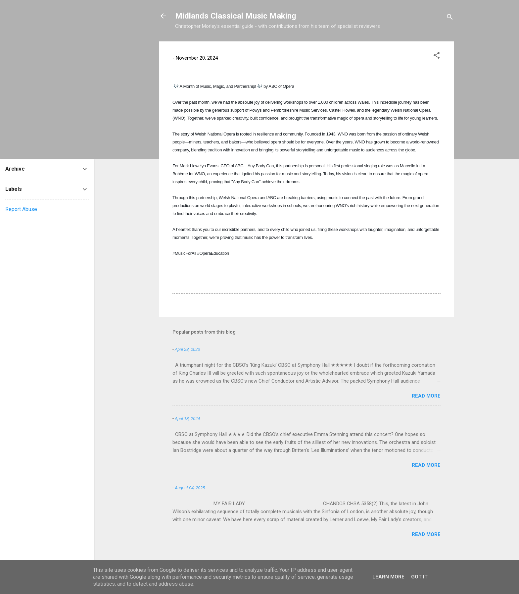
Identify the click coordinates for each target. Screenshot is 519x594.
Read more (426, 396)
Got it (419, 577)
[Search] (450, 18)
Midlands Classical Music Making (235, 16)
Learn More (388, 577)
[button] (437, 56)
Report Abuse (21, 209)
